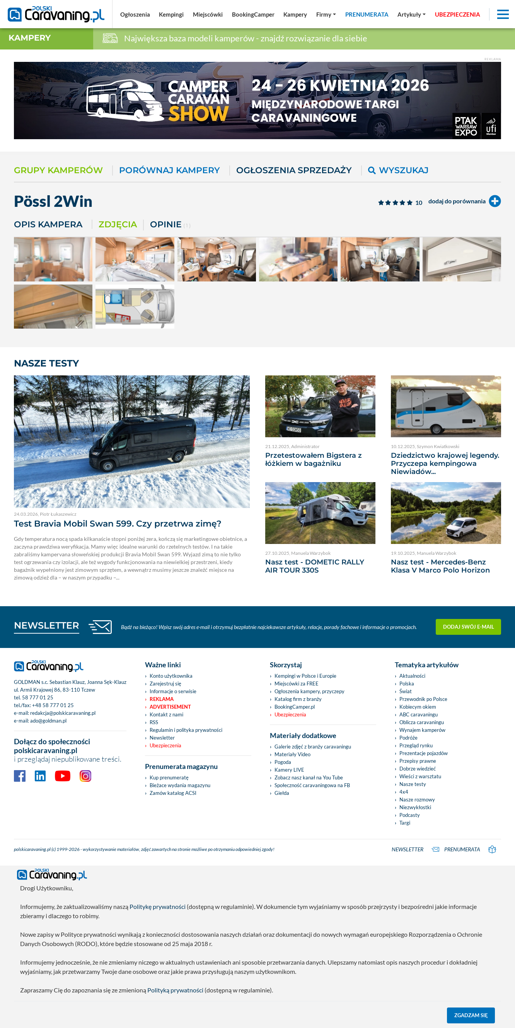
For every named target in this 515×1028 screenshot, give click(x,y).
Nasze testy (412, 784)
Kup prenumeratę (169, 777)
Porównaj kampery (169, 170)
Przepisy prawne (417, 761)
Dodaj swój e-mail (468, 627)
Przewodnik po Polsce (423, 699)
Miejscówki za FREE (297, 683)
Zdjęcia (118, 224)
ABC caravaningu (418, 714)
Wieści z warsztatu (420, 776)
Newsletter (162, 738)
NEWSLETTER (46, 625)
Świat (405, 691)
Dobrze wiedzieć (417, 768)
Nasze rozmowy (417, 799)
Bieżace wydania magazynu (180, 785)
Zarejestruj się (165, 683)
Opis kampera (48, 224)
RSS (154, 722)
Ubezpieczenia (165, 745)
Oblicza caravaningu (421, 722)
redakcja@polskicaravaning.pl (62, 713)
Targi (404, 823)
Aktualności (412, 676)
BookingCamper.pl (295, 707)
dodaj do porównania (464, 201)
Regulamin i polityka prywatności (186, 730)
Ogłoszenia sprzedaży (294, 170)
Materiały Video (292, 754)
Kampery (30, 38)
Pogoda (283, 762)
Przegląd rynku (416, 745)
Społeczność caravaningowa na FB (312, 785)
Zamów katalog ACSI (173, 793)
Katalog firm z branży (298, 699)
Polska (406, 683)
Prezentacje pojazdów (423, 753)
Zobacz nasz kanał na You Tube (309, 777)
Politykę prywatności (158, 906)
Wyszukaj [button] (398, 170)
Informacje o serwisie (173, 691)
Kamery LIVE (289, 770)
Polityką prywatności (175, 990)
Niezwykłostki (415, 807)
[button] (411, 14)
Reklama (162, 699)
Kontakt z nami (166, 714)
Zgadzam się (471, 1015)
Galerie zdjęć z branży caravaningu (313, 746)
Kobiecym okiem (417, 707)
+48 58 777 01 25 (53, 705)
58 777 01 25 (37, 697)
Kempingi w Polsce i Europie (305, 676)
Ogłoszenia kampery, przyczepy (309, 691)
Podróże (408, 738)
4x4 (403, 792)
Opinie (170, 225)
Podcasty (409, 815)
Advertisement (170, 707)
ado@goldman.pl (48, 721)
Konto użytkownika (171, 676)
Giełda (282, 793)
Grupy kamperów (58, 170)
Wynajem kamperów (422, 730)
